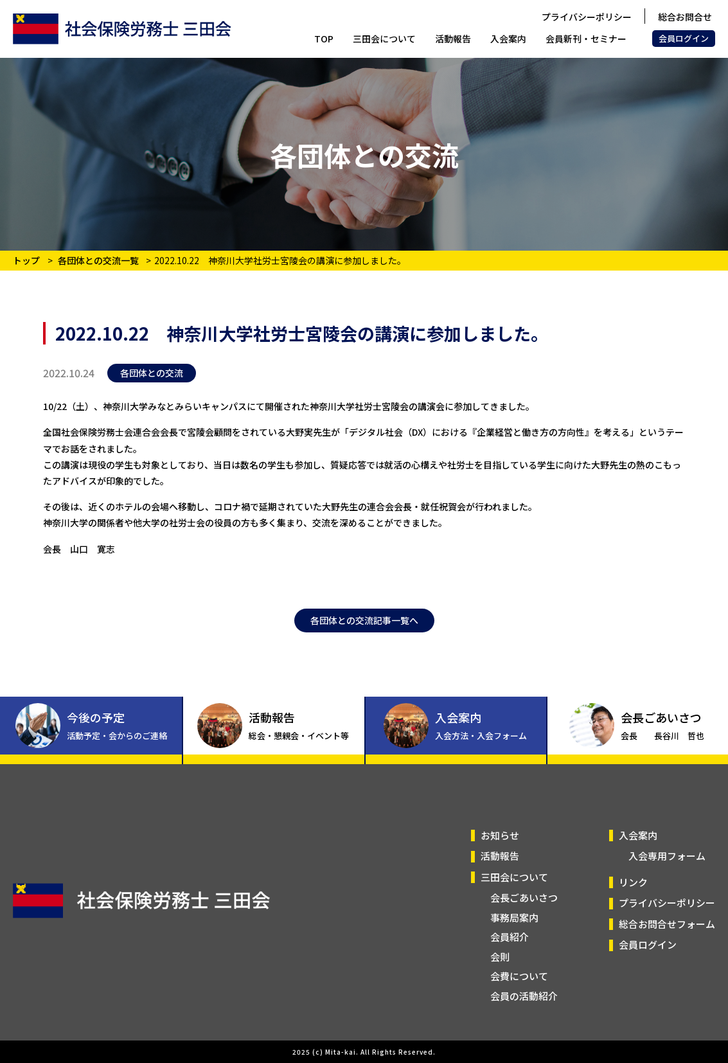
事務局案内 (514, 917)
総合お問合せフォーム (667, 924)
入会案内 (508, 38)
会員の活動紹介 (524, 996)
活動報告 (453, 38)
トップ (26, 260)
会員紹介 (509, 936)
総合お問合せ (685, 16)
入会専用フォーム (667, 855)
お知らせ (500, 835)
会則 (500, 956)
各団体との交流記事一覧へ (364, 620)
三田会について (384, 38)
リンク (633, 882)
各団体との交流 (151, 372)
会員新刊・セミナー (586, 38)
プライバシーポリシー (587, 16)
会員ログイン (684, 38)
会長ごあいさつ (524, 897)
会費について (519, 976)
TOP (323, 38)
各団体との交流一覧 (99, 260)
